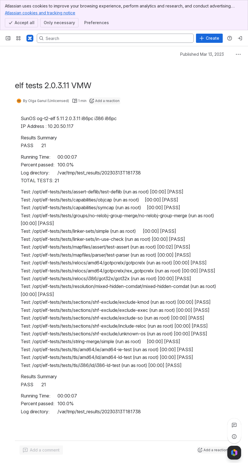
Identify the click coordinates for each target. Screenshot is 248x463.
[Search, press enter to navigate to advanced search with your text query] (115, 38)
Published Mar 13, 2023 (202, 54)
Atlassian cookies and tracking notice (40, 12)
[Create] (209, 38)
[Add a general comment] (41, 450)
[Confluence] (29, 38)
